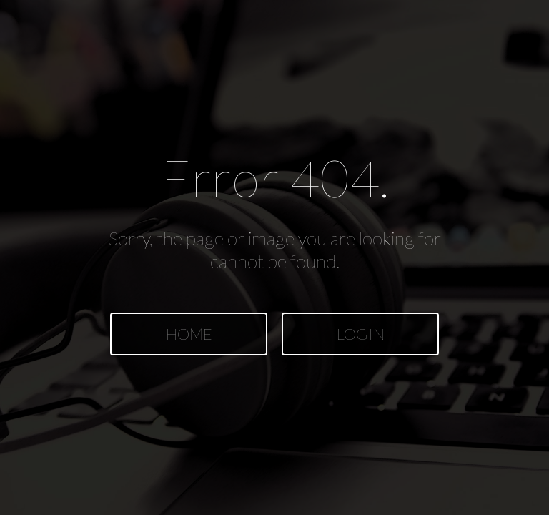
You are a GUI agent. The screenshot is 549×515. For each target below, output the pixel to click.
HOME (189, 333)
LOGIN (361, 333)
